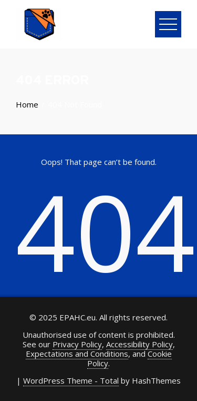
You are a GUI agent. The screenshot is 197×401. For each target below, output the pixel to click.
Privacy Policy (77, 344)
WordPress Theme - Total (71, 380)
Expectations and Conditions (77, 353)
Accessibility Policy (139, 344)
